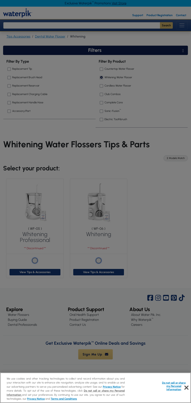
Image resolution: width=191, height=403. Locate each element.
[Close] (186, 387)
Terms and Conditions (64, 398)
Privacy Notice (112, 386)
